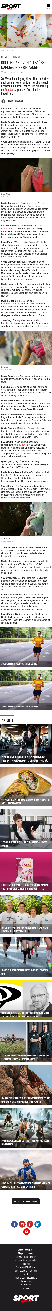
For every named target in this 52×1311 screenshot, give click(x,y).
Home (4, 57)
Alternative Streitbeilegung (26, 1277)
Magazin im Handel (26, 1253)
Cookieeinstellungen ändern (26, 1260)
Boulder (9, 89)
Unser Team (26, 1281)
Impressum (26, 1284)
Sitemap (26, 1288)
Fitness (16, 57)
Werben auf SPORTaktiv (26, 1267)
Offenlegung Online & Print (26, 1270)
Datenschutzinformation (26, 1257)
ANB (26, 1274)
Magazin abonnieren (26, 1250)
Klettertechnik (8, 228)
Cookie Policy (26, 1263)
